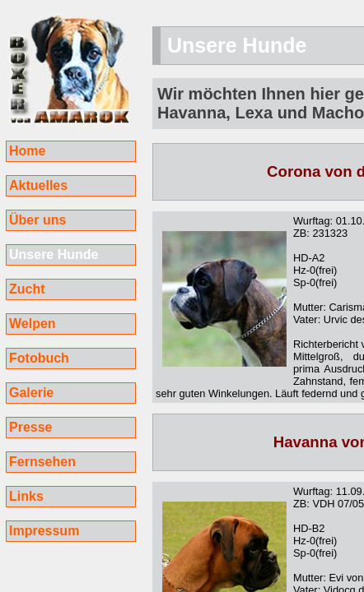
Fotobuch (39, 358)
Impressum (44, 531)
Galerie (31, 393)
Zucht (27, 289)
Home (27, 151)
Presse (31, 427)
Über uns (37, 220)
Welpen (32, 324)
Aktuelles (38, 185)
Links (26, 496)
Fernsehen (42, 462)
